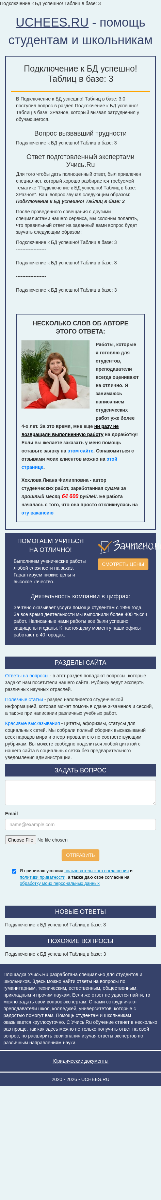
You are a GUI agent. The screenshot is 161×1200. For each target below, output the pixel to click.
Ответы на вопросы (26, 675)
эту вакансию (37, 513)
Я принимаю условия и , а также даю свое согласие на (76, 877)
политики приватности (42, 877)
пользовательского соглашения (96, 870)
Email (11, 813)
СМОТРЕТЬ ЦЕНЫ (123, 564)
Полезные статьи (24, 699)
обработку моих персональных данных (60, 883)
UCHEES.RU (52, 22)
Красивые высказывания (32, 723)
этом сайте (80, 450)
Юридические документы (80, 1061)
